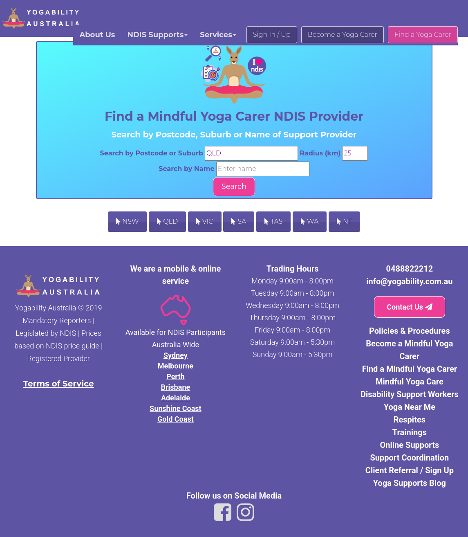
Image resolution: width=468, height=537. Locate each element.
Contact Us (409, 307)
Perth (175, 376)
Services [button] (218, 34)
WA (309, 221)
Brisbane (175, 387)
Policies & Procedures (409, 331)
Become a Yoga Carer (342, 34)
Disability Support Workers (410, 394)
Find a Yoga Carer (422, 34)
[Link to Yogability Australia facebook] (222, 512)
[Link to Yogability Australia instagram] (245, 512)
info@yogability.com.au (409, 281)
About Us (97, 34)
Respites (409, 420)
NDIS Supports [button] (157, 34)
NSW (127, 221)
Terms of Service (58, 384)
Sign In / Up (272, 34)
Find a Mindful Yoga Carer (409, 369)
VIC (204, 221)
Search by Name (186, 169)
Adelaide (175, 397)
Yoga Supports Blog (409, 483)
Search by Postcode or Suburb (151, 153)
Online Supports (409, 445)
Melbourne (175, 366)
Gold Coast (175, 419)
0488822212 (409, 269)
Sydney (175, 355)
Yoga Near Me (409, 407)
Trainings (409, 432)
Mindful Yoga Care (409, 381)
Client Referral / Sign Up (409, 470)
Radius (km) (320, 153)
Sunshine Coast (176, 408)
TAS (273, 221)
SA (238, 221)
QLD (167, 221)
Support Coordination (409, 458)
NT (344, 221)
